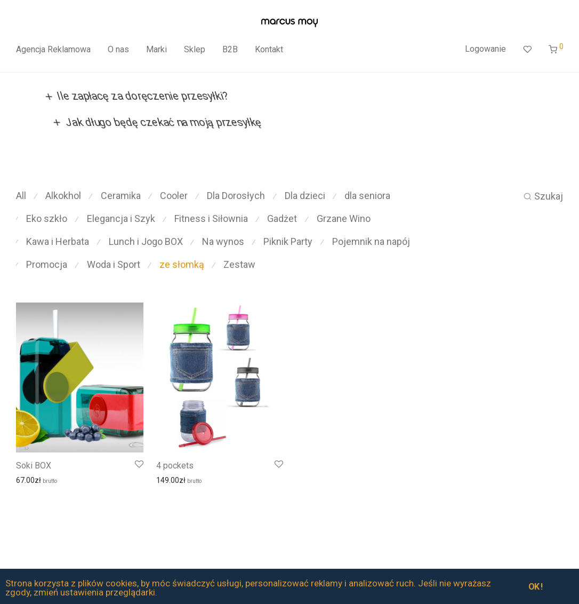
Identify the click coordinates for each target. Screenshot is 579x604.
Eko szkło (46, 218)
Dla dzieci (305, 195)
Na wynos (223, 241)
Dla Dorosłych (236, 195)
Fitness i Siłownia (211, 218)
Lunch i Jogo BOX (146, 241)
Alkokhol (63, 195)
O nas (118, 49)
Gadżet (282, 218)
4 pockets (175, 465)
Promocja (46, 264)
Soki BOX (33, 465)
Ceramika (121, 195)
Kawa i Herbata (57, 241)
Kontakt (269, 49)
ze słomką (181, 264)
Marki (156, 49)
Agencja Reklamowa (53, 49)
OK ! (535, 587)
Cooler (174, 195)
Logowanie (485, 49)
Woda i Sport (113, 264)
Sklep (194, 49)
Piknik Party (287, 241)
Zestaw (239, 264)
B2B (230, 49)
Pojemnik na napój (371, 241)
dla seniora (367, 195)
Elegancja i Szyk (121, 218)
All (21, 195)
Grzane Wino (344, 218)
